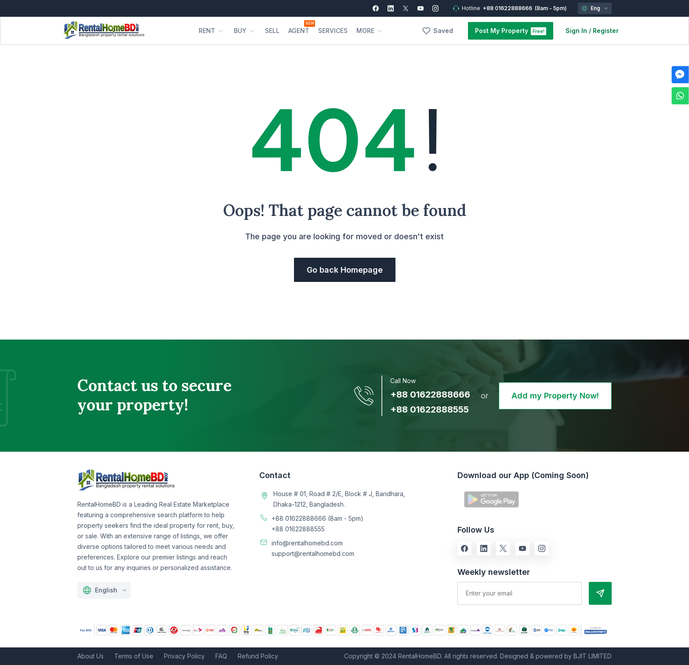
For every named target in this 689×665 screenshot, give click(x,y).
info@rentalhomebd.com (307, 543)
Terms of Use (133, 656)
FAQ (221, 656)
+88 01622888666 (507, 8)
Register (606, 30)
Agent (298, 30)
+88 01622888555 (429, 409)
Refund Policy (258, 656)
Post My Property (501, 30)
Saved (443, 30)
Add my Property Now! (555, 395)
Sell (272, 30)
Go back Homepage (345, 269)
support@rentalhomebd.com (313, 553)
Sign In (576, 30)
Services (333, 30)
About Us (90, 656)
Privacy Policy (184, 656)
